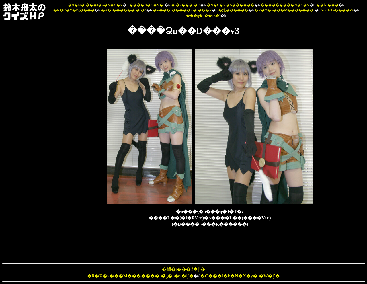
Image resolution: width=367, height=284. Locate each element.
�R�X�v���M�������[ (285, 10)
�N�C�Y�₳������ (230, 5)
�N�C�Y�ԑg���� (74, 10)
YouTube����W (337, 10)
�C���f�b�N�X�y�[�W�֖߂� (240, 275)
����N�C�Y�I (147, 5)
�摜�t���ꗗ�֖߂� (183, 269)
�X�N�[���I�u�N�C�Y (95, 5)
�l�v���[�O (185, 5)
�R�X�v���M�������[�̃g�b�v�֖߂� (140, 275)
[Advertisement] (77, 135)
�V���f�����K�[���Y (182, 10)
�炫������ (233, 10)
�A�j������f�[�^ (124, 10)
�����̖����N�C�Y (285, 5)
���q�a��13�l (203, 15)
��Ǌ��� (327, 5)
